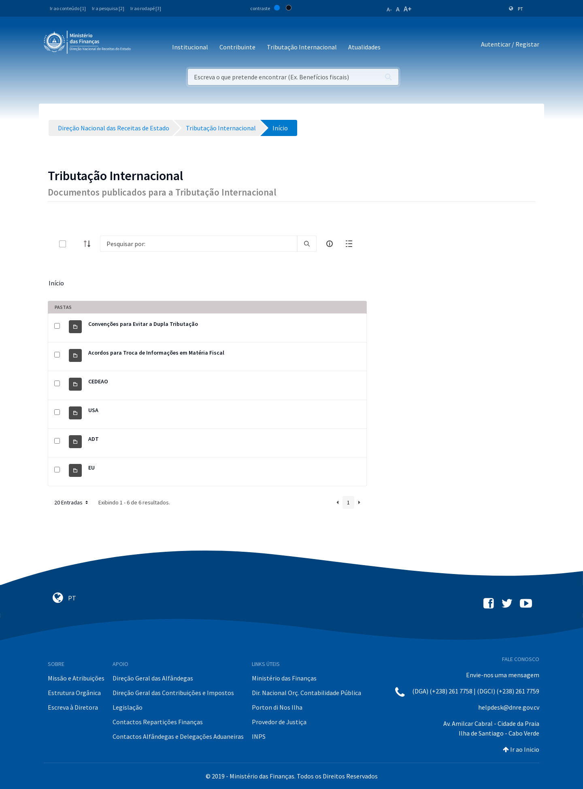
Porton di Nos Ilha (277, 707)
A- (389, 9)
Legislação (128, 707)
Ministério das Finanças (284, 678)
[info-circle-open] (329, 243)
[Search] (198, 244)
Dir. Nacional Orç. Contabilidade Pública (306, 693)
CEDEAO (98, 381)
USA (93, 410)
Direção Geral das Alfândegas (153, 678)
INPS (259, 736)
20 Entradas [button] (71, 502)
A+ (408, 8)
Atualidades (364, 47)
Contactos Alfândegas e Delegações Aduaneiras (178, 736)
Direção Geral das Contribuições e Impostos (173, 693)
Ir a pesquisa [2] (108, 8)
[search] (307, 244)
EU (91, 467)
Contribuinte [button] (237, 47)
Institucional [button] (190, 47)
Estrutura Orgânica (74, 693)
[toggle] (75, 244)
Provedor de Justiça (279, 722)
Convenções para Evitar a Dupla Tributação (143, 324)
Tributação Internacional (302, 47)
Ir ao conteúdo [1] (68, 8)
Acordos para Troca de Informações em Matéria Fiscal (156, 352)
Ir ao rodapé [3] (145, 8)
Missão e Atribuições (76, 678)
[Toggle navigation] (143, 44)
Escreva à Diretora (73, 707)
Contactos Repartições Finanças (158, 722)
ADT (93, 438)
